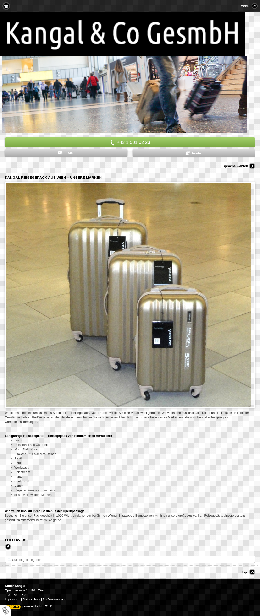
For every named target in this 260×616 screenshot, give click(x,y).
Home (6, 6)
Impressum (12, 599)
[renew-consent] (5, 610)
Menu (244, 6)
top (244, 572)
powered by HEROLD (37, 606)
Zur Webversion (54, 599)
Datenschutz (31, 599)
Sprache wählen (235, 166)
